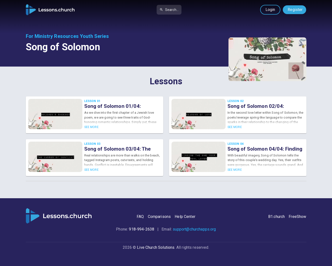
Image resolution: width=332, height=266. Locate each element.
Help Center (185, 216)
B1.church (276, 216)
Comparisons (159, 216)
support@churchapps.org (194, 229)
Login (270, 9)
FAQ (140, 216)
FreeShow (297, 216)
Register (295, 9)
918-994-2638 (141, 229)
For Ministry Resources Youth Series (67, 36)
